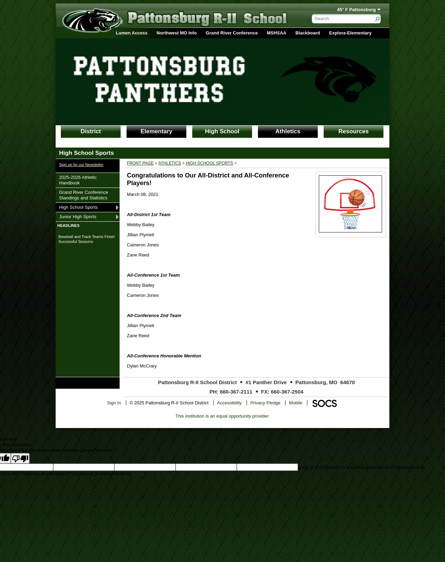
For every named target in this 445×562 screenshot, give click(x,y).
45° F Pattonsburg (356, 9)
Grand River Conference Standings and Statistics (83, 194)
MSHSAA (276, 32)
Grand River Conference (232, 32)
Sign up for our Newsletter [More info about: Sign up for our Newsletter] (81, 165)
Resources (354, 131)
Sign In (114, 402)
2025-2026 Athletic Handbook (78, 179)
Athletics (287, 131)
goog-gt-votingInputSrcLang (326, 467)
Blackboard (308, 32)
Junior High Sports (77, 216)
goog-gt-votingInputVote (107, 473)
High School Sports (78, 207)
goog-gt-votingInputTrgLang (381, 467)
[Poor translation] (20, 458)
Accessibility (229, 402)
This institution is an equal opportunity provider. (223, 416)
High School (222, 131)
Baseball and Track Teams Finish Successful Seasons (86, 239)
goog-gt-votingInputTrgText (56, 473)
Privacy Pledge (265, 402)
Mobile (295, 402)
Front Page (140, 163)
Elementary (156, 131)
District (91, 131)
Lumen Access (131, 32)
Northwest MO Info (176, 32)
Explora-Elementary (350, 32)
